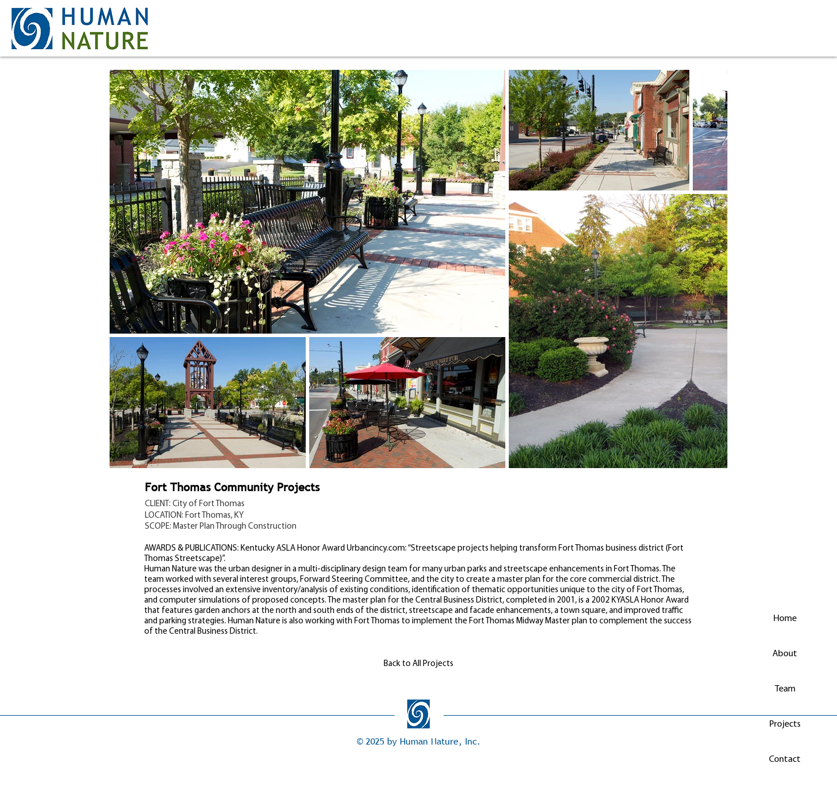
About (784, 654)
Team (785, 689)
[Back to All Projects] (419, 663)
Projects (785, 724)
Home (785, 618)
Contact (785, 759)
